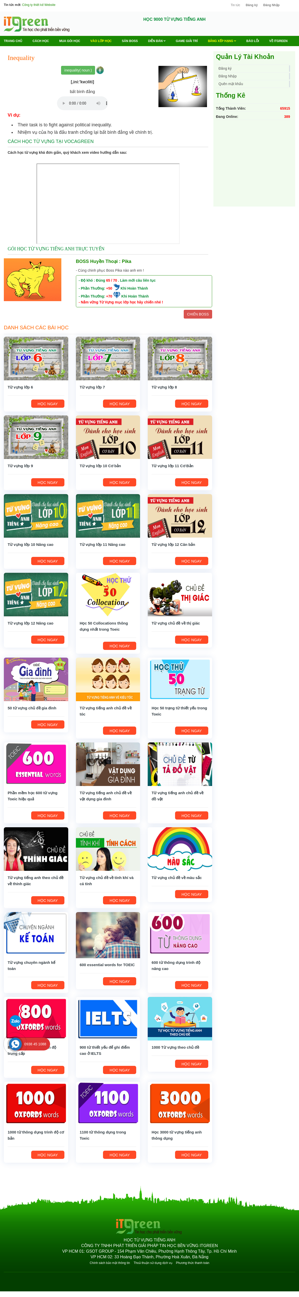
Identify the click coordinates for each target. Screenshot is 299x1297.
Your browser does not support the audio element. (82, 103)
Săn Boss (130, 41)
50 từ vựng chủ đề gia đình (32, 708)
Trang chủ (13, 41)
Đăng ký (252, 5)
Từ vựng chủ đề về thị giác (176, 623)
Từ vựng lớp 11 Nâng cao (102, 544)
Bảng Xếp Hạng (222, 41)
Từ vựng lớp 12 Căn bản (173, 544)
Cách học (40, 41)
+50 (109, 288)
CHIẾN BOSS (198, 314)
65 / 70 (111, 280)
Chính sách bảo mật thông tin (110, 1263)
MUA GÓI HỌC (69, 41)
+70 (109, 296)
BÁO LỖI (252, 41)
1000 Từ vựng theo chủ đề (175, 1047)
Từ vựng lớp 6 (20, 387)
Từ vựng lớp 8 (164, 387)
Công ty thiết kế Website (38, 5)
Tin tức (235, 5)
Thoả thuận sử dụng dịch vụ (153, 1263)
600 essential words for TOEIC (107, 965)
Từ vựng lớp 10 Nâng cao (30, 544)
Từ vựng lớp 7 (92, 387)
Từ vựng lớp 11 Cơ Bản (172, 466)
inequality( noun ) (78, 70)
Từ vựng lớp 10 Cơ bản (100, 466)
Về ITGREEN (278, 41)
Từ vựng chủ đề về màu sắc (177, 877)
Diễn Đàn (156, 41)
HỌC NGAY (48, 404)
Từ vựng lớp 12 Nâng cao (30, 623)
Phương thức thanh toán (192, 1263)
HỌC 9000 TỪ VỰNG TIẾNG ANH (174, 19)
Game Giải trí (187, 41)
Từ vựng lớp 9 (20, 466)
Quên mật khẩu (230, 84)
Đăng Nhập (271, 5)
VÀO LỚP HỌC (101, 41)
